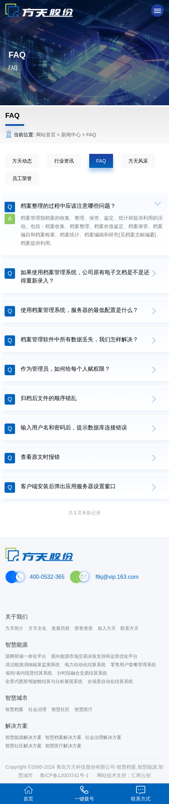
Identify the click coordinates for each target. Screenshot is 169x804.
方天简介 (14, 628)
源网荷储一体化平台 (25, 656)
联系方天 (129, 628)
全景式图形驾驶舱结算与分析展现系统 (44, 681)
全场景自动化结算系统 (110, 681)
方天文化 (37, 628)
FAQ (101, 161)
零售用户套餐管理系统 (133, 664)
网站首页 (46, 134)
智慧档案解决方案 (63, 737)
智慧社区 (60, 709)
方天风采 (138, 161)
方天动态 (22, 161)
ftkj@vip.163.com (117, 577)
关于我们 (16, 617)
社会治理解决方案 (103, 737)
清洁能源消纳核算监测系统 (32, 664)
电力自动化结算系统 (85, 664)
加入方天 (107, 628)
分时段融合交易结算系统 (82, 673)
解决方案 (16, 726)
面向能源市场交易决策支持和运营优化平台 (94, 656)
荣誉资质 (84, 628)
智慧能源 (16, 645)
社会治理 (37, 709)
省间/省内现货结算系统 (28, 673)
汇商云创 (141, 775)
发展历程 (60, 628)
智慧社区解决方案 (23, 745)
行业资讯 (64, 161)
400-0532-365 (47, 577)
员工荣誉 (22, 178)
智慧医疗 (84, 709)
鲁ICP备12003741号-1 (65, 775)
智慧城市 (16, 698)
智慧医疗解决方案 (63, 745)
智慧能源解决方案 (23, 737)
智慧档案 (14, 709)
